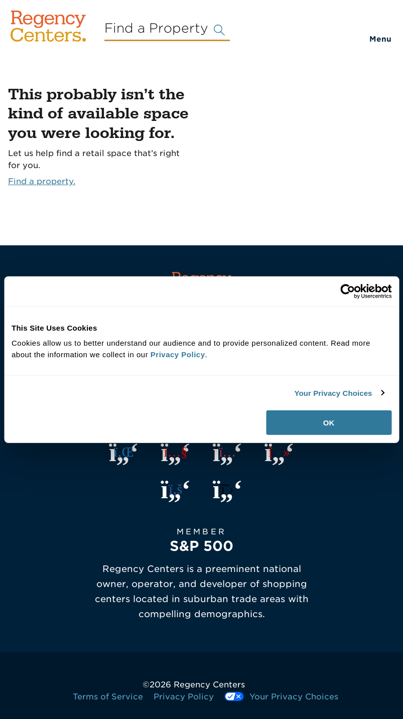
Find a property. (41, 181)
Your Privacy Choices (333, 392)
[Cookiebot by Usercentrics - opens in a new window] (347, 291)
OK (329, 422)
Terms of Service (108, 696)
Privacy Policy (184, 696)
